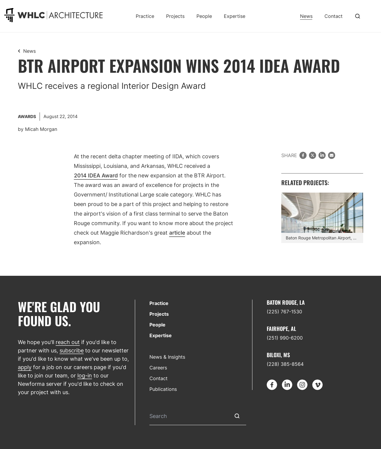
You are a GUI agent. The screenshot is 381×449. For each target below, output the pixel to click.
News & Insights (167, 357)
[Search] (188, 416)
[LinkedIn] (322, 155)
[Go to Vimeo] (317, 385)
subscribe (72, 350)
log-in (84, 375)
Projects (175, 16)
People (204, 16)
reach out (68, 342)
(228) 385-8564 (285, 364)
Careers (158, 368)
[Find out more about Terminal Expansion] (322, 218)
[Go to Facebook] (272, 385)
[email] (331, 155)
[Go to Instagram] (302, 385)
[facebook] (303, 155)
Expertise (234, 16)
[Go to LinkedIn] (287, 385)
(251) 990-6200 (285, 338)
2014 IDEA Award (96, 175)
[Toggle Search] (357, 16)
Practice (145, 16)
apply (25, 367)
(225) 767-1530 (284, 312)
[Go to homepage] (53, 15)
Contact (333, 16)
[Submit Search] (237, 416)
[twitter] (312, 155)
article (177, 233)
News (306, 16)
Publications (163, 389)
